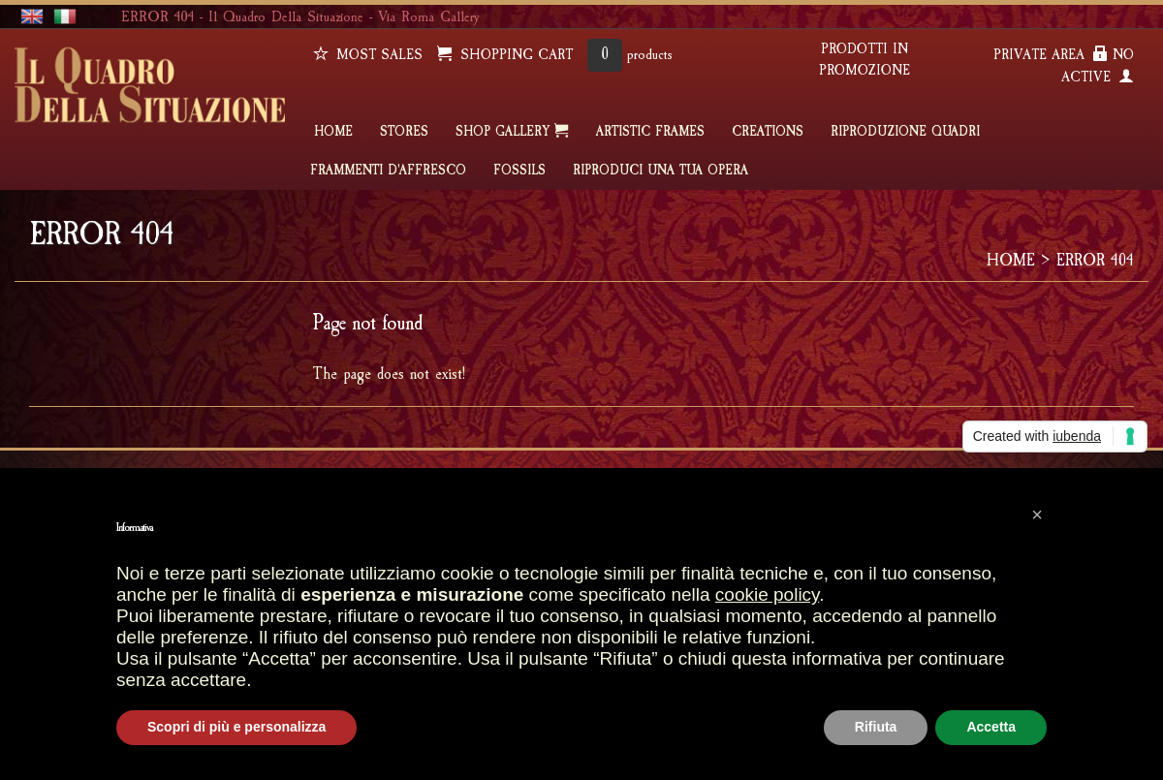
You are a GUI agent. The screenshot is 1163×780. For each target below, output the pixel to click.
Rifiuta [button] (876, 726)
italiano (65, 17)
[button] (1037, 514)
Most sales (368, 55)
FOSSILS (519, 170)
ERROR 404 (1095, 260)
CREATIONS (767, 131)
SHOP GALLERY (512, 130)
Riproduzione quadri (905, 131)
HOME (333, 131)
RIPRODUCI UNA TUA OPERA (660, 170)
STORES (404, 131)
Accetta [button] (991, 726)
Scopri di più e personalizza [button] (236, 726)
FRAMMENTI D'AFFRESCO (388, 170)
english (32, 17)
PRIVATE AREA (1050, 55)
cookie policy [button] (767, 594)
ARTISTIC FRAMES (650, 131)
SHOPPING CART (505, 55)
